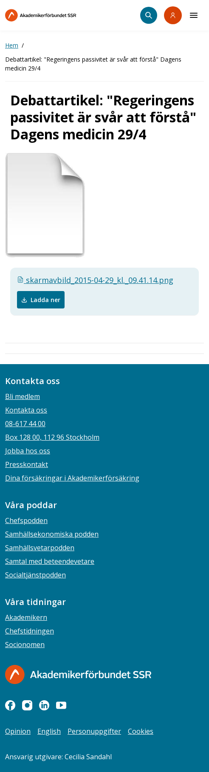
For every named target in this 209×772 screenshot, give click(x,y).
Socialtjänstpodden (35, 575)
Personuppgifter (94, 731)
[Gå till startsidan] (78, 674)
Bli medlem (22, 396)
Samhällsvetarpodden (39, 547)
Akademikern (26, 617)
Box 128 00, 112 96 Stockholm (52, 437)
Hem (11, 45)
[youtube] (61, 705)
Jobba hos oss (27, 450)
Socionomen (25, 644)
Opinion (18, 731)
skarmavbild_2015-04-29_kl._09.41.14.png (95, 280)
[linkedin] (44, 705)
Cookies (140, 731)
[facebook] (10, 705)
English (49, 731)
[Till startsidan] (58, 15)
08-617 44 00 (25, 423)
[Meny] (194, 15)
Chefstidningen (29, 631)
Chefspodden (26, 520)
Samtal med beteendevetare (49, 561)
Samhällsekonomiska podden (52, 534)
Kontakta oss (26, 410)
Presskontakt (26, 464)
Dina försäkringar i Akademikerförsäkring (72, 478)
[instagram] (27, 705)
